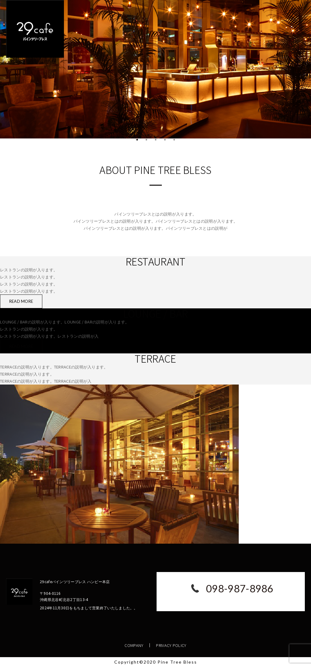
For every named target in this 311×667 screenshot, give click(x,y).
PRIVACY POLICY (171, 645)
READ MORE (21, 301)
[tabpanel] (155, 69)
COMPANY (133, 645)
